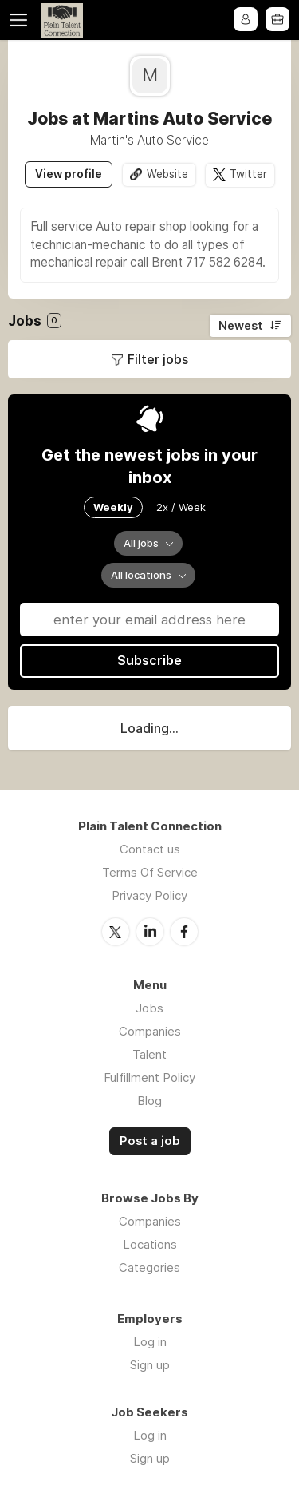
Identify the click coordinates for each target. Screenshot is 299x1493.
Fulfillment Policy (149, 1076)
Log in (150, 1340)
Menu (21, 20)
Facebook (184, 931)
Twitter (248, 174)
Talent (149, 1053)
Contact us (150, 849)
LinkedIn (149, 931)
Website (167, 174)
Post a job (150, 1140)
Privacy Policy (149, 895)
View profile (68, 174)
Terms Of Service (150, 872)
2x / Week (181, 507)
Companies (150, 1030)
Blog (149, 1099)
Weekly (113, 507)
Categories (149, 1266)
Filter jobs (158, 359)
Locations (150, 1243)
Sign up (150, 1364)
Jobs (149, 1007)
